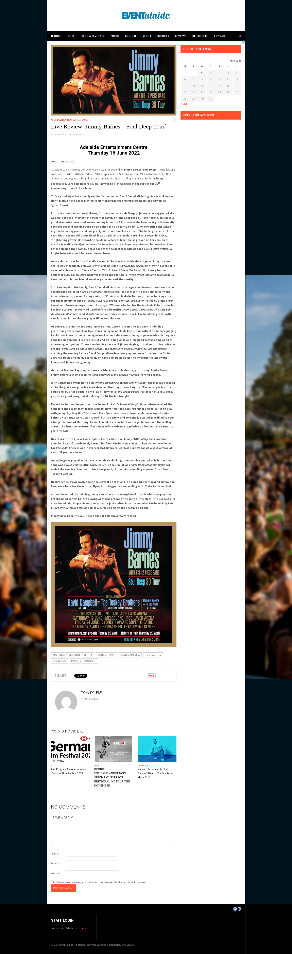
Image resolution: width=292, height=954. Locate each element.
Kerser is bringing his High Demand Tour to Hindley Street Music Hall (155, 773)
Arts (71, 36)
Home (58, 36)
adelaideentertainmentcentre (73, 655)
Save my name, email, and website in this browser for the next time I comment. (101, 882)
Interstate (200, 36)
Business (163, 36)
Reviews (180, 36)
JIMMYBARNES (153, 655)
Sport (147, 36)
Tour (84, 119)
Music (115, 36)
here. (84, 928)
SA (77, 119)
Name (55, 853)
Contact (220, 36)
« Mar (184, 103)
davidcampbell (130, 655)
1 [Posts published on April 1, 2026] (202, 72)
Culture (131, 36)
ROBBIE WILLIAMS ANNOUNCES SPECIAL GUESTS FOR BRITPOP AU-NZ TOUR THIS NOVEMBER (112, 777)
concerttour (107, 655)
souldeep (90, 661)
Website (55, 873)
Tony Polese (60, 134)
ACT (53, 765)
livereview (59, 661)
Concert (144, 765)
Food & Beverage (93, 36)
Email (55, 863)
